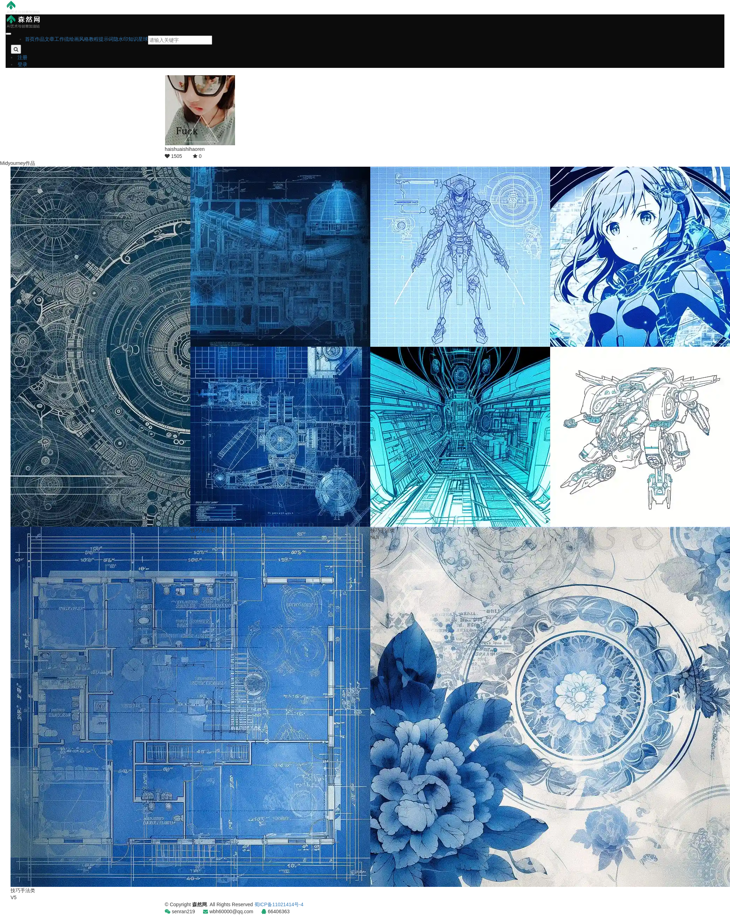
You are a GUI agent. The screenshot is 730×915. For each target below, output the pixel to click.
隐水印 (120, 39)
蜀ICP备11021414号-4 (279, 904)
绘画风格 (79, 39)
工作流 (61, 39)
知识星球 (138, 39)
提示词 (106, 39)
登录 (22, 64)
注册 (22, 57)
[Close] (8, 34)
